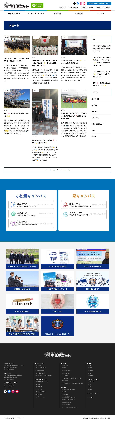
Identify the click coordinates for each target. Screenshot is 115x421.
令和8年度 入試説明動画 (68, 400)
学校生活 (57, 14)
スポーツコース (40, 397)
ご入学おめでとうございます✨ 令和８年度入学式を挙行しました (101, 74)
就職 (89, 373)
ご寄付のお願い (40, 373)
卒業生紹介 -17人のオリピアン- (44, 376)
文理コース (39, 387)
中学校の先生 (74, 8)
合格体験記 (91, 376)
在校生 (83, 8)
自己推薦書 (65, 395)
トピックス (95, 118)
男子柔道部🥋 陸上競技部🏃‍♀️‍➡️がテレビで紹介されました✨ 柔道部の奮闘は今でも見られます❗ (45, 63)
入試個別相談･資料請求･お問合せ (99, 3)
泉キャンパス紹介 (41, 392)
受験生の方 (62, 8)
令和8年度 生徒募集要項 (68, 390)
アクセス (100, 14)
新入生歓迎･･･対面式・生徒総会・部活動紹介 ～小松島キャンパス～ (102, 49)
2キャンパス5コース (36, 14)
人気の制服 (65, 366)
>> (69, 170)
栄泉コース (39, 395)
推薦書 (64, 392)
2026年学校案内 (66, 402)
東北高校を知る (14, 14)
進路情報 (79, 14)
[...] (5, 81)
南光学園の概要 (40, 371)
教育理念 (38, 366)
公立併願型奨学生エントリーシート (71, 397)
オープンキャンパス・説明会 (69, 407)
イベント (94, 105)
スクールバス (65, 373)
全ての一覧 (95, 99)
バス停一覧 (65, 376)
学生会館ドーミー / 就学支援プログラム (72, 383)
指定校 (90, 368)
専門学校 (90, 371)
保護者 (91, 8)
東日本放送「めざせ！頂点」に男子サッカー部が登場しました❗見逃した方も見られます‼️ (74, 116)
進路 (93, 131)
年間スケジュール (67, 371)
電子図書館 (65, 381)
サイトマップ (91, 397)
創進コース (39, 384)
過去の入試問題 (66, 405)
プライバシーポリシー (93, 393)
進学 (89, 366)
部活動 (94, 137)
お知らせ (94, 112)
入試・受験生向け (97, 124)
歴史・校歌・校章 (41, 368)
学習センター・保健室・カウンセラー (72, 378)
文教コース (39, 390)
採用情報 (107, 8)
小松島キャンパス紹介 (42, 382)
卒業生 (98, 8)
